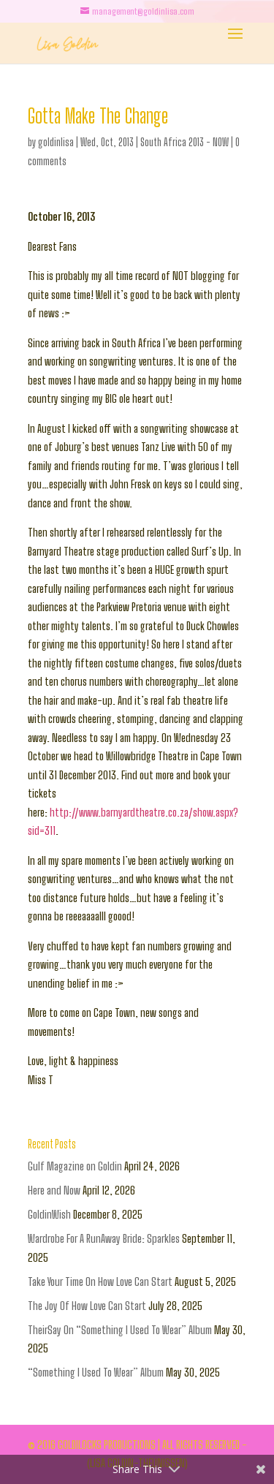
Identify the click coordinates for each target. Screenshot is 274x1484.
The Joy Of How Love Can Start (87, 1305)
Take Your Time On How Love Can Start (100, 1281)
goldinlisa (56, 142)
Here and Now (54, 1190)
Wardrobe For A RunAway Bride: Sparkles (104, 1238)
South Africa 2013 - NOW (184, 142)
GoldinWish (49, 1214)
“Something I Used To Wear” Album (96, 1372)
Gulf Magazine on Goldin (75, 1166)
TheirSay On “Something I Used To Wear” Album (120, 1329)
